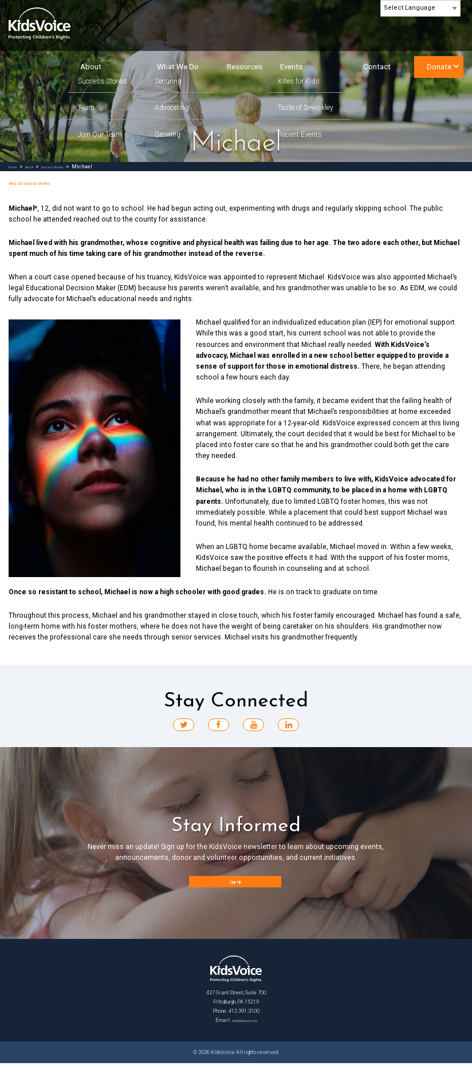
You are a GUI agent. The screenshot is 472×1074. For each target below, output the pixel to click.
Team (86, 108)
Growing (167, 135)
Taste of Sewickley (305, 108)
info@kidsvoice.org (244, 1031)
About (90, 66)
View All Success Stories (48, 183)
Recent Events (300, 135)
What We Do (178, 66)
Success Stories (102, 81)
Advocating (172, 108)
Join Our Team (100, 135)
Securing (168, 81)
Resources (244, 66)
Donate (439, 66)
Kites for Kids (299, 81)
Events (291, 66)
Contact (377, 66)
